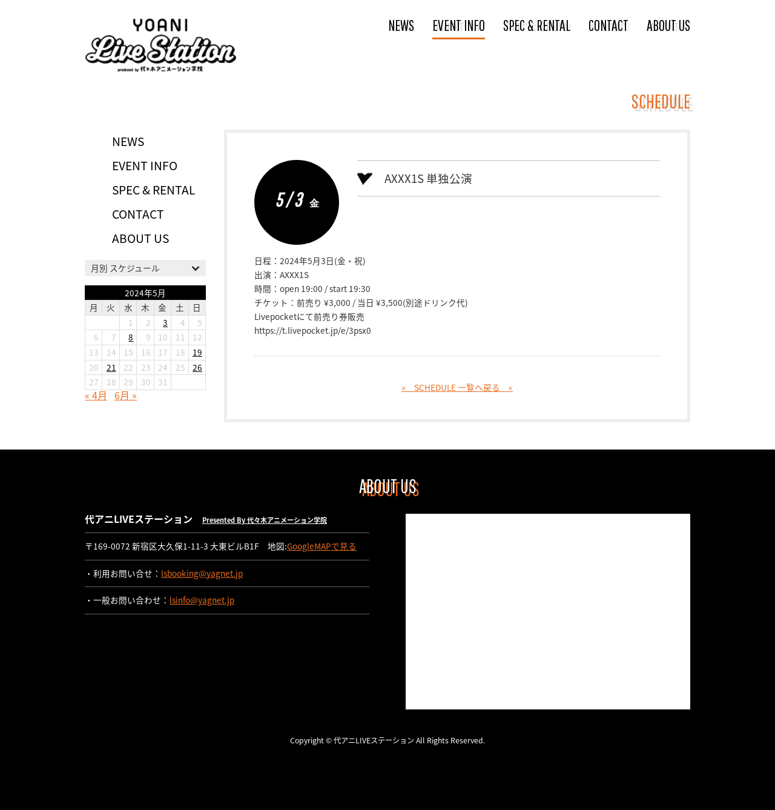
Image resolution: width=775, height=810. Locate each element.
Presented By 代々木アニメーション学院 (264, 520)
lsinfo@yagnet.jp (202, 600)
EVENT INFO (458, 25)
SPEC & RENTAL (536, 25)
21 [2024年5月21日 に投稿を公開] (111, 367)
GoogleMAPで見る (322, 546)
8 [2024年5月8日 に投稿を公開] (130, 337)
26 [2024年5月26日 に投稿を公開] (197, 367)
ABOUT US (668, 25)
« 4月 (96, 395)
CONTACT (608, 25)
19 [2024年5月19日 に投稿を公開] (197, 352)
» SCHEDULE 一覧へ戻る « (457, 387)
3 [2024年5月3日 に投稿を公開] (165, 322)
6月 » (125, 395)
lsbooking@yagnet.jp (202, 573)
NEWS (401, 25)
